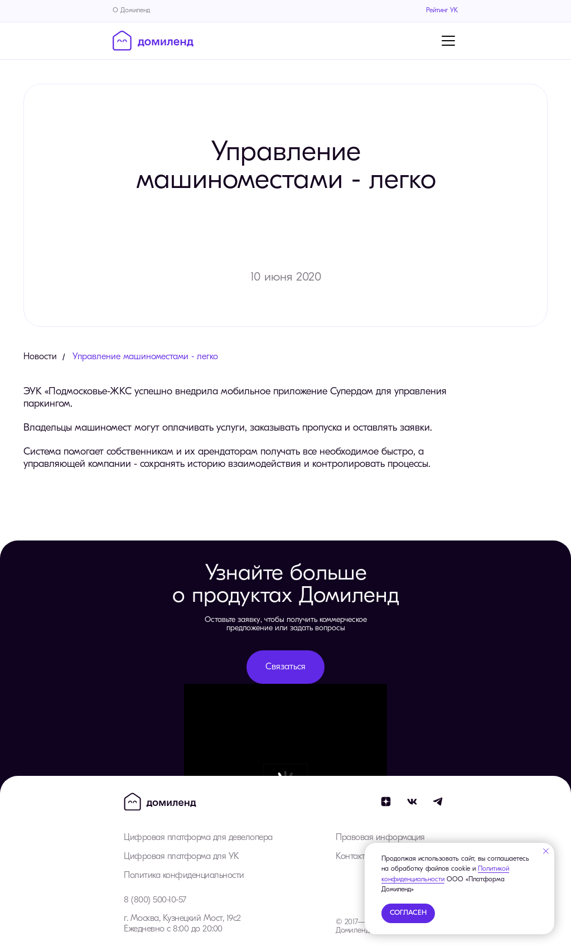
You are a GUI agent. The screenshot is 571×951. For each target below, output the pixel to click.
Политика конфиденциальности (184, 875)
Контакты (353, 856)
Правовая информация (380, 837)
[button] (285, 667)
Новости (40, 357)
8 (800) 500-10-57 (155, 900)
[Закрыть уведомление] (545, 851)
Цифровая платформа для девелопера (198, 837)
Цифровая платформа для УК (181, 856)
